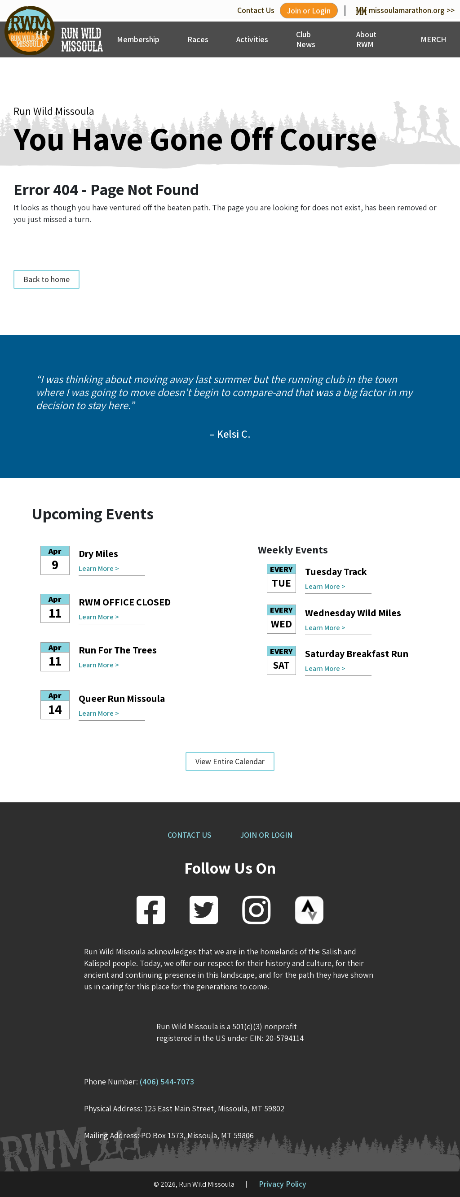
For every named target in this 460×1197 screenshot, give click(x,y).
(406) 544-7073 (167, 1081)
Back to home (46, 279)
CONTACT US (189, 835)
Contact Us (255, 10)
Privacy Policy (282, 1184)
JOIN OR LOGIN (266, 835)
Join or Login (309, 10)
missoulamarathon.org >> (405, 10)
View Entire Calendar (230, 761)
